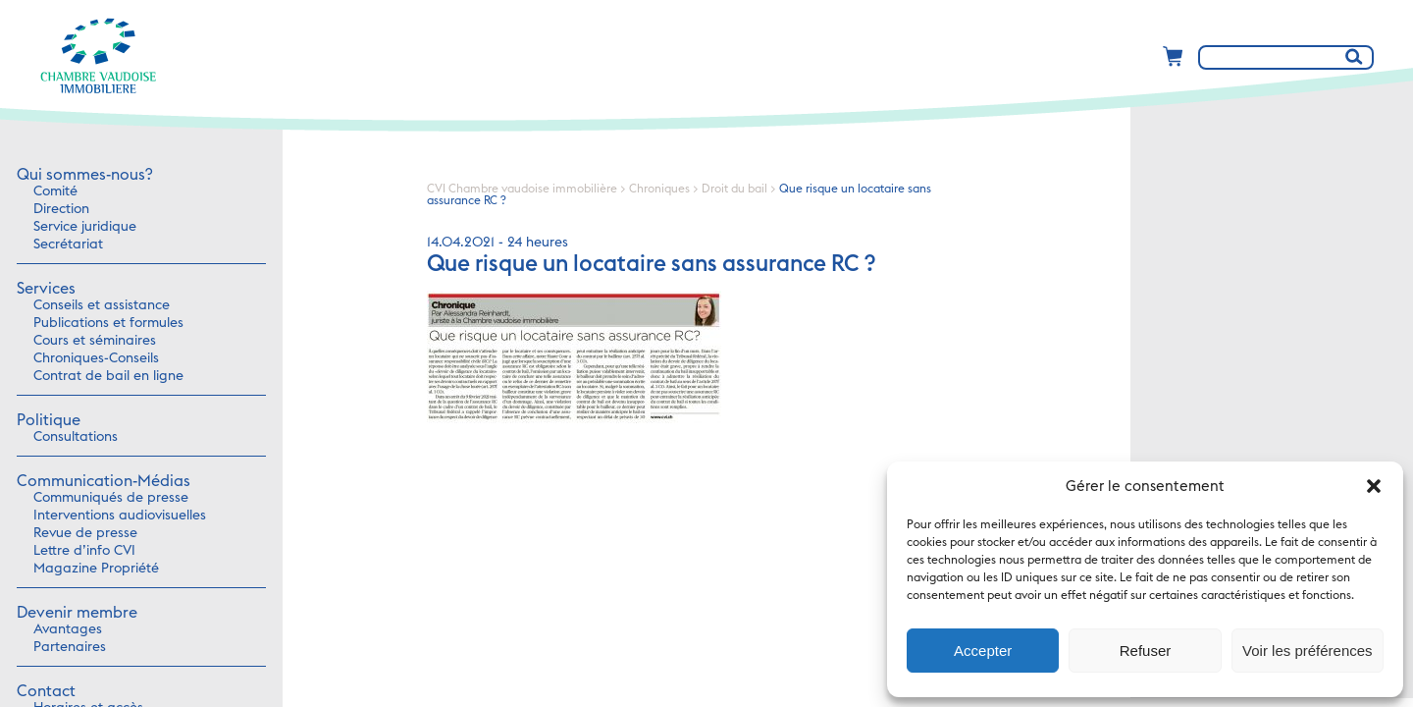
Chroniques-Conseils (96, 358)
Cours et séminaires (94, 341)
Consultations (75, 437)
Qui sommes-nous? (84, 175)
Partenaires (69, 647)
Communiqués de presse (110, 498)
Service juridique (84, 227)
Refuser (1146, 650)
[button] (1374, 486)
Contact (46, 691)
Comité (55, 191)
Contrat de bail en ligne (108, 376)
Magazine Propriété (96, 568)
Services (46, 289)
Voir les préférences (1307, 650)
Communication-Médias (103, 481)
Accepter (983, 650)
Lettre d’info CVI (84, 551)
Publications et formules (108, 323)
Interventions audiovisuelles (119, 515)
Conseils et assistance (101, 305)
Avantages (67, 629)
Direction (61, 209)
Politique (48, 420)
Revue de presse (85, 533)
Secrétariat (68, 244)
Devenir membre (77, 613)
